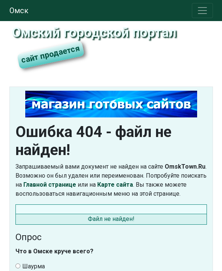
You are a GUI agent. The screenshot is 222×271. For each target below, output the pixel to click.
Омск (18, 10)
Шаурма (30, 266)
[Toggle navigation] (202, 10)
